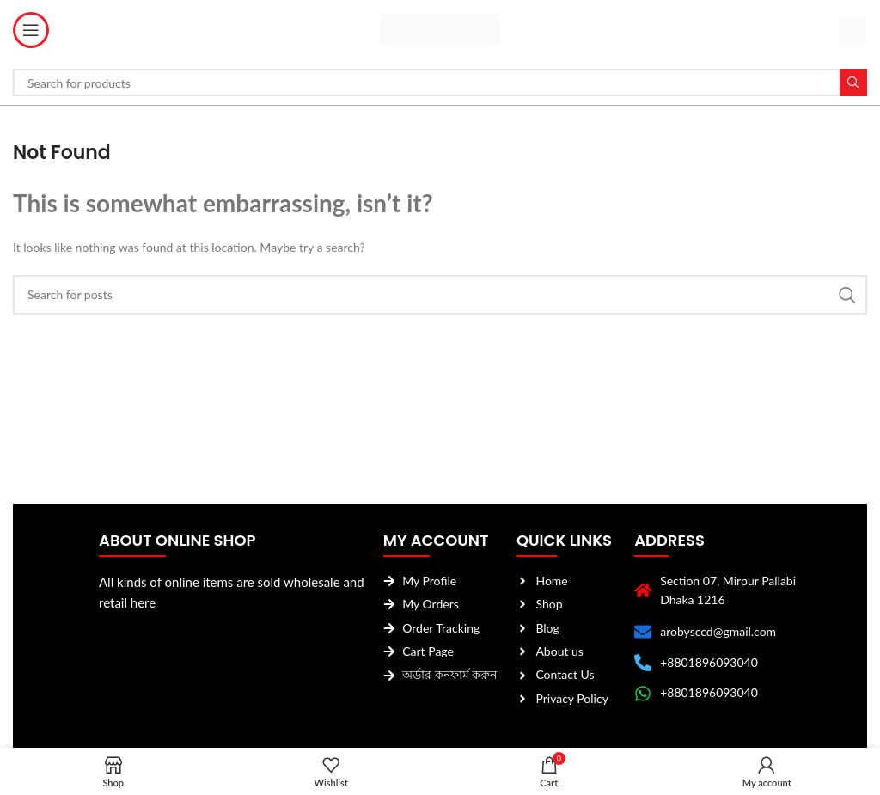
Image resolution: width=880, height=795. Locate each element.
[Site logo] (440, 28)
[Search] (440, 82)
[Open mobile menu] (31, 30)
